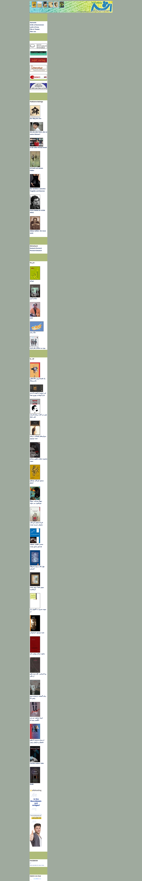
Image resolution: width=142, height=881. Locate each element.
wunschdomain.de (36, 815)
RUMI (31, 784)
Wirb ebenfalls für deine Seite (37, 865)
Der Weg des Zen (35, 118)
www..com (37, 878)
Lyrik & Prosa (34, 27)
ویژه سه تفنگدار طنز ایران (37, 348)
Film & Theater (35, 29)
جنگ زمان (33, 332)
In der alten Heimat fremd (38, 147)
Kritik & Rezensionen (37, 25)
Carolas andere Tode (37, 763)
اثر (30, 862)
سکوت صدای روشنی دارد (37, 654)
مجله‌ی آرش (33, 298)
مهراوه (32, 281)
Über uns (33, 31)
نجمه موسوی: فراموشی (37, 632)
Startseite (33, 22)
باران (31, 318)
